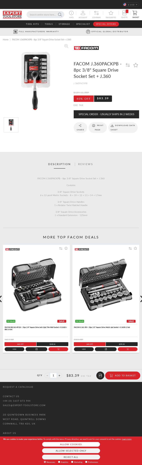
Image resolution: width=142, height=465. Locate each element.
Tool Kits (32, 24)
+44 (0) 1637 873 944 (17, 401)
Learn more (126, 439)
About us (9, 433)
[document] (71, 450)
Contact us (11, 396)
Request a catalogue (18, 387)
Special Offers (106, 24)
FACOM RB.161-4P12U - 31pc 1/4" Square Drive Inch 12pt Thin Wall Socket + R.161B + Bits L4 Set (36, 328)
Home (5, 39)
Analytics (64, 462)
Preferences (93, 462)
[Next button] (140, 32)
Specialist (83, 24)
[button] (130, 4)
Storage (64, 24)
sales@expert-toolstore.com (24, 405)
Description (59, 164)
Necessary (51, 462)
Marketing (78, 462)
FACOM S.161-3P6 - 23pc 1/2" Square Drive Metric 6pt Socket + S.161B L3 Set (102, 327)
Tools (49, 24)
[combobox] (45, 14)
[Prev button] (2, 32)
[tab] (59, 164)
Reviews (85, 164)
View (15, 349)
